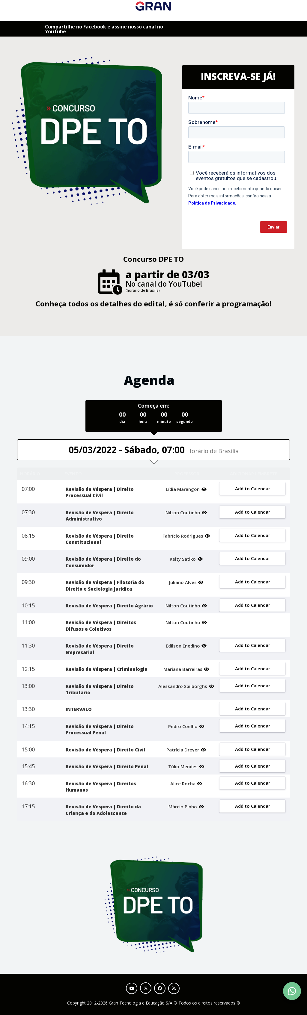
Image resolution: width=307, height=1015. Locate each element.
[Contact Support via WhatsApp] (292, 991)
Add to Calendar (252, 488)
